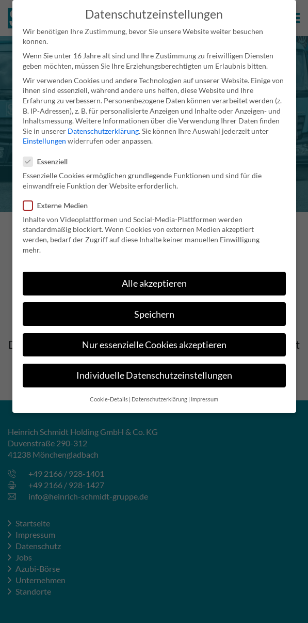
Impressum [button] (204, 393)
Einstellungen (44, 134)
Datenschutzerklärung (103, 124)
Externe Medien (59, 198)
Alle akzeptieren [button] (154, 276)
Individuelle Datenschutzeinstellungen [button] (154, 368)
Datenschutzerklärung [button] (159, 393)
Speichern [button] (154, 307)
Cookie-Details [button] (109, 393)
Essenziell (49, 154)
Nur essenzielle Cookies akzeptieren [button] (154, 337)
